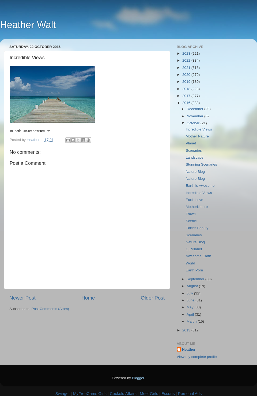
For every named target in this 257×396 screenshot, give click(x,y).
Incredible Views (199, 129)
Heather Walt (28, 24)
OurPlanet (194, 249)
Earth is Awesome (200, 186)
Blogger (138, 378)
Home (88, 298)
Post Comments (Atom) (50, 309)
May (190, 307)
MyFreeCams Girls (90, 393)
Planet (191, 143)
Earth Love (194, 200)
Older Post (153, 298)
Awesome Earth (198, 256)
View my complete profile (197, 357)
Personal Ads (190, 393)
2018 (186, 89)
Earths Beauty (197, 228)
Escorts (168, 393)
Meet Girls (149, 393)
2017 (186, 96)
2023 (186, 53)
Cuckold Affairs (123, 393)
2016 (186, 103)
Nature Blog (195, 172)
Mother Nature (197, 136)
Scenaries (194, 150)
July (190, 293)
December (195, 109)
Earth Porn (194, 270)
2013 (186, 330)
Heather (188, 350)
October (194, 123)
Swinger (62, 393)
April (191, 314)
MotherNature (197, 207)
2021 (186, 68)
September (196, 279)
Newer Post (22, 298)
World (190, 263)
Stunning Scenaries (201, 164)
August (193, 286)
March (192, 321)
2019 (186, 82)
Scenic (191, 221)
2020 (186, 75)
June (191, 300)
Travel (191, 214)
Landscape (194, 157)
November (195, 116)
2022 (186, 60)
